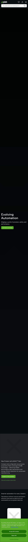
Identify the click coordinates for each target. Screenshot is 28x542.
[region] (14, 530)
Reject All (14, 535)
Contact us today (7, 227)
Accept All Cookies (14, 531)
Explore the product (8, 476)
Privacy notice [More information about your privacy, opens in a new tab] (14, 527)
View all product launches (8, 480)
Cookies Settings (14, 539)
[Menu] (26, 2)
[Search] (25, 5)
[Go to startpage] (4, 2)
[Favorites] (19, 2)
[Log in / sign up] (22, 2)
